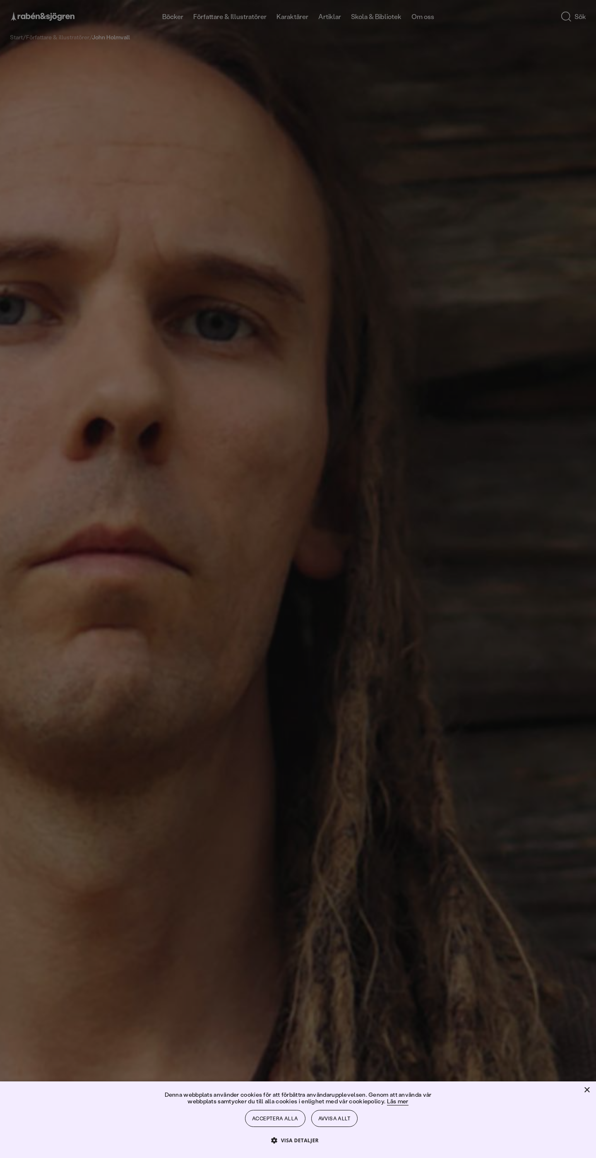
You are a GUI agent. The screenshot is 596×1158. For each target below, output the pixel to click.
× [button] (587, 1090)
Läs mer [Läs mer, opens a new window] (398, 1101)
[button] (298, 1140)
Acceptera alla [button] (275, 1118)
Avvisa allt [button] (334, 1118)
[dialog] (298, 579)
